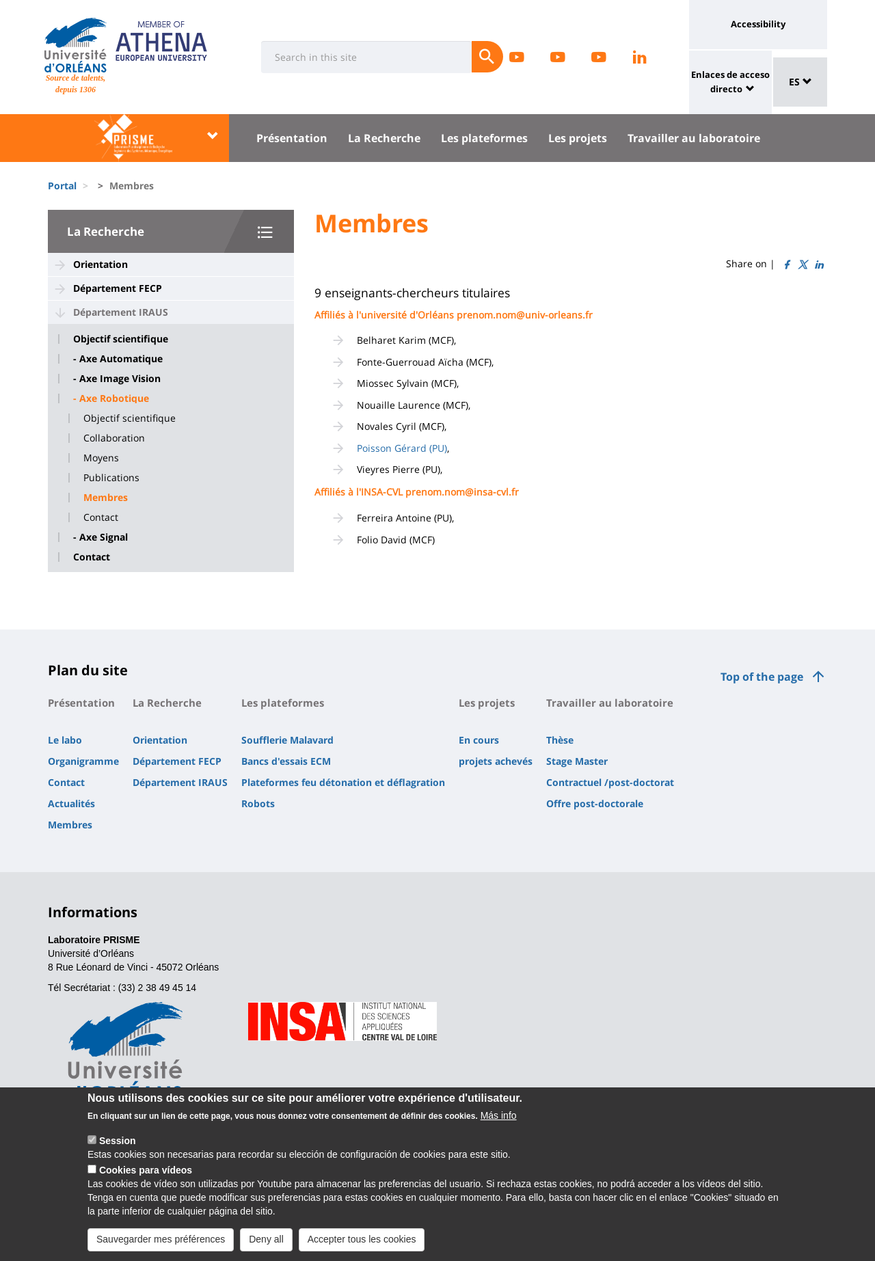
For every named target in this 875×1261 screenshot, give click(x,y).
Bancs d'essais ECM (286, 761)
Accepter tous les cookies (362, 1247)
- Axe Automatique (118, 359)
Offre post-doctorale (594, 803)
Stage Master (577, 761)
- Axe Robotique (111, 398)
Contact (100, 517)
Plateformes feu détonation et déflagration (343, 782)
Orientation (100, 264)
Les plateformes (484, 138)
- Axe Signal (100, 537)
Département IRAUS (120, 312)
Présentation (291, 138)
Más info (499, 1123)
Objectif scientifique (120, 339)
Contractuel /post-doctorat (610, 782)
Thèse (560, 739)
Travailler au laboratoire (694, 138)
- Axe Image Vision (117, 378)
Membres (105, 497)
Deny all (266, 1247)
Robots (258, 803)
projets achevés (496, 761)
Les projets (577, 138)
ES (800, 81)
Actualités (71, 803)
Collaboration (114, 438)
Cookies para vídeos (145, 1178)
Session (117, 1148)
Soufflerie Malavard (287, 739)
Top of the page (762, 676)
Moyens (101, 458)
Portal (62, 185)
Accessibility (758, 24)
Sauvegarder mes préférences (160, 1247)
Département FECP (117, 288)
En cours (479, 739)
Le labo (65, 739)
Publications (111, 478)
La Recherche (384, 138)
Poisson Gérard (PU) (402, 448)
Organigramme (83, 761)
